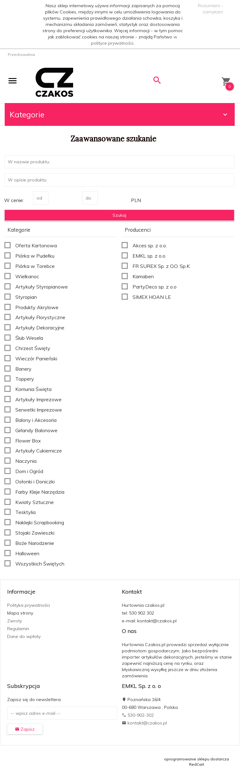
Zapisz (25, 729)
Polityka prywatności (28, 605)
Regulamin (18, 628)
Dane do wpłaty (24, 636)
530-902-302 (138, 715)
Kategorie (119, 114)
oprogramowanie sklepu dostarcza (196, 759)
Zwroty (14, 621)
